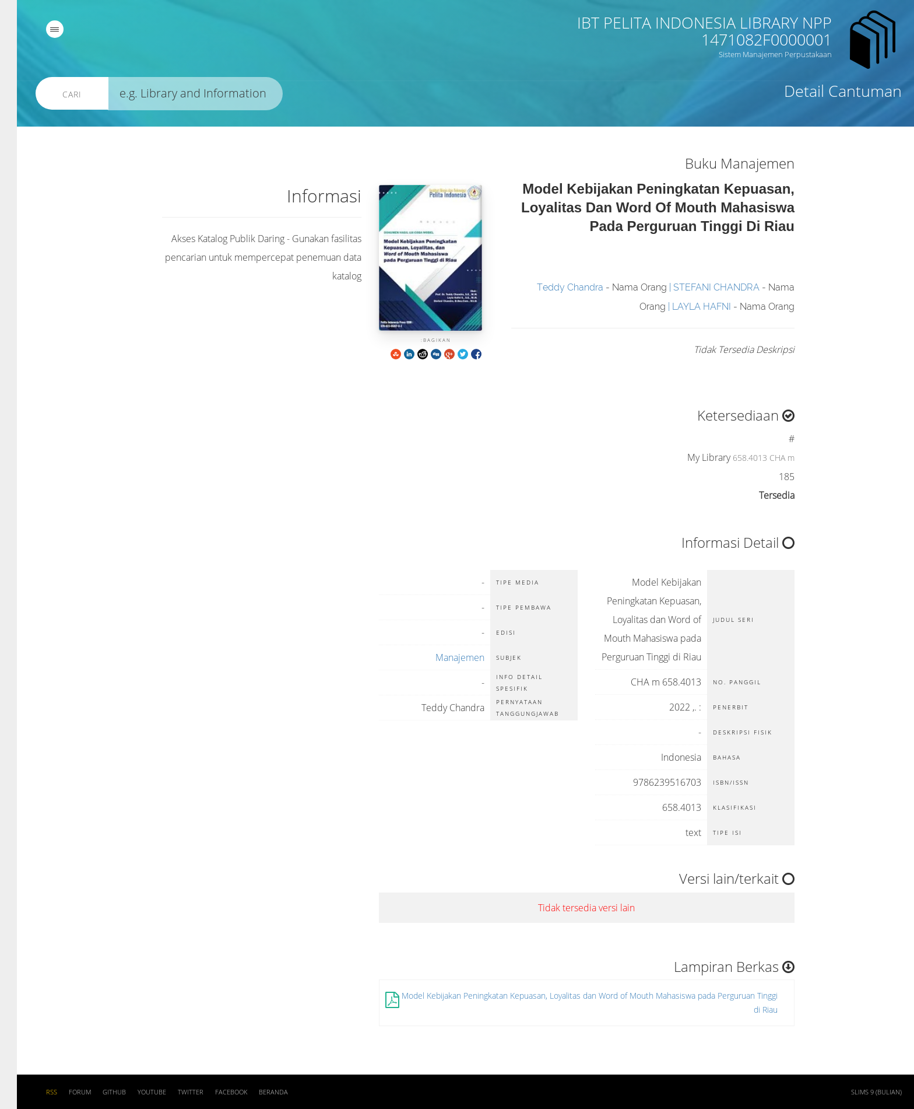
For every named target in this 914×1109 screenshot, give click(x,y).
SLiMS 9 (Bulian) (859, 1092)
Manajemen (443, 657)
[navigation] (38, 29)
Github (97, 1092)
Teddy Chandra (553, 287)
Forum (63, 1092)
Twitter (174, 1092)
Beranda (256, 1092)
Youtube (135, 1092)
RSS (34, 1092)
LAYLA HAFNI (684, 306)
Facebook (214, 1092)
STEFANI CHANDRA (699, 287)
